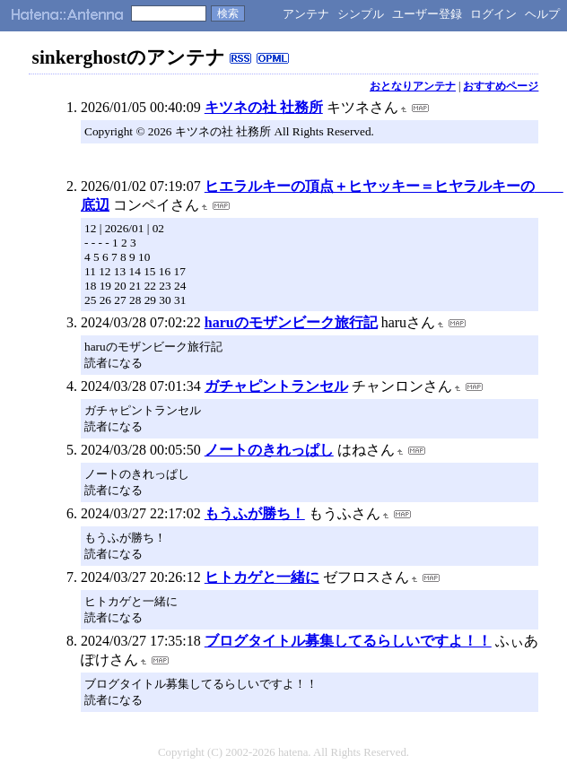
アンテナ (306, 14)
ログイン (493, 14)
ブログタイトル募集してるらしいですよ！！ (348, 640)
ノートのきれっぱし (269, 449)
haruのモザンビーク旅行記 (291, 322)
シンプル (360, 14)
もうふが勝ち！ (255, 513)
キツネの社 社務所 (264, 107)
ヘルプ (542, 14)
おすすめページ (500, 86)
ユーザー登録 (427, 14)
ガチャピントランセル (276, 386)
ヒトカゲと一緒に (262, 577)
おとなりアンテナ (413, 86)
